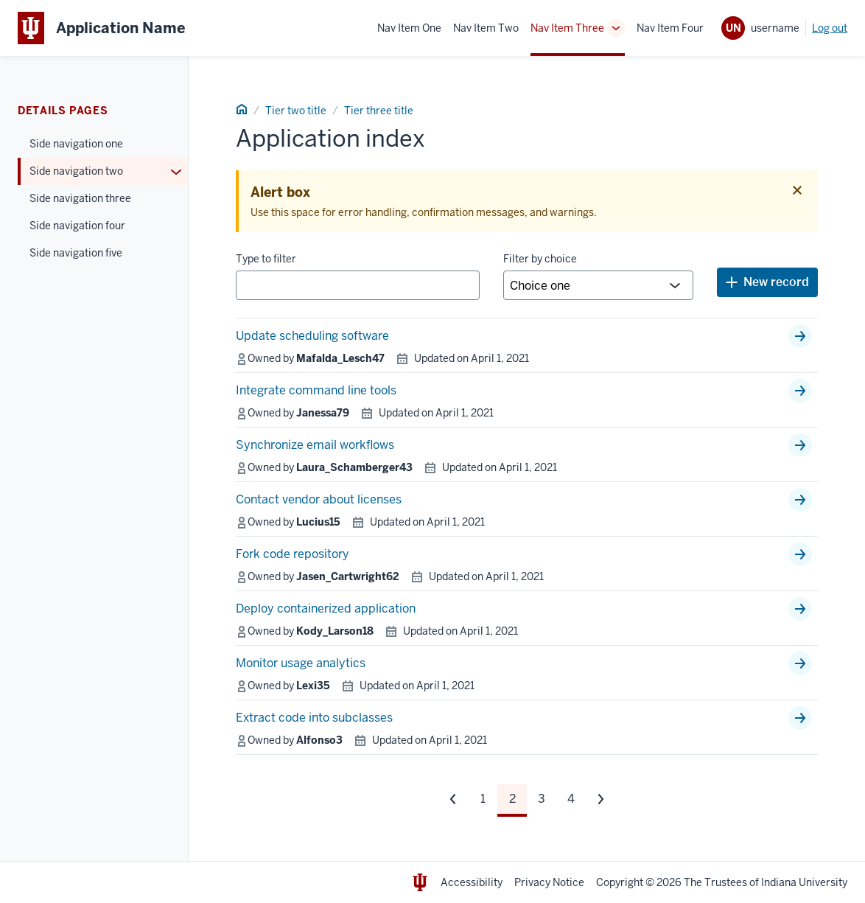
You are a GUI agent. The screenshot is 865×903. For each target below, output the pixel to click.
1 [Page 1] (483, 798)
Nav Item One (409, 28)
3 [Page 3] (541, 798)
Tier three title (378, 110)
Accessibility (471, 882)
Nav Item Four (670, 28)
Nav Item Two (486, 28)
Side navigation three (80, 198)
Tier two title (295, 110)
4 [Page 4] (571, 798)
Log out (829, 28)
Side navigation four (77, 225)
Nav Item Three (567, 28)
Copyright (619, 882)
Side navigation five (75, 252)
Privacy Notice (549, 882)
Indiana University (804, 882)
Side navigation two (76, 171)
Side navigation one (76, 143)
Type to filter (266, 258)
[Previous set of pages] (453, 799)
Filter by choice (540, 258)
